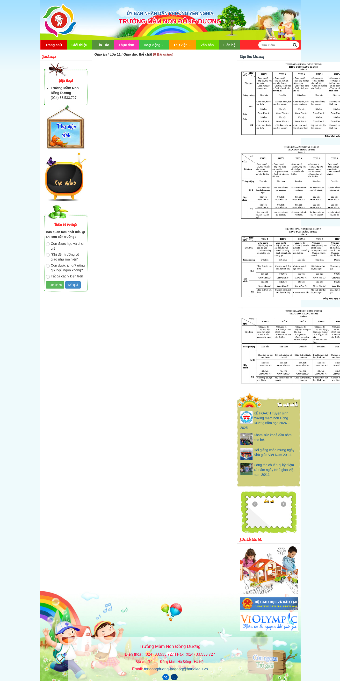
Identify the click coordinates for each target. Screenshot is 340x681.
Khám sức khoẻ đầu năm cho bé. (273, 437)
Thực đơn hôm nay (251, 56)
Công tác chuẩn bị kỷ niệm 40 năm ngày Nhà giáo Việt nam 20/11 (274, 470)
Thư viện (182, 46)
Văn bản (207, 45)
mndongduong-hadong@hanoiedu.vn (176, 669)
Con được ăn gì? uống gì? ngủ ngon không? (65, 267)
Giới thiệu (79, 45)
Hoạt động (154, 46)
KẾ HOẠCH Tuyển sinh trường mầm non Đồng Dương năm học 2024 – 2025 (264, 420)
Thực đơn (126, 45)
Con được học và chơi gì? (65, 246)
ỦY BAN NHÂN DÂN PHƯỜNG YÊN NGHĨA (170, 13)
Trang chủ (54, 45)
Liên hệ (229, 45)
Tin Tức (103, 45)
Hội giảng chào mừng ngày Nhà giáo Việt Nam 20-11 (274, 452)
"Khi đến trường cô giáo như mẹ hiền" (62, 257)
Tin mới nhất (287, 404)
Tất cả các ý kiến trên (64, 276)
